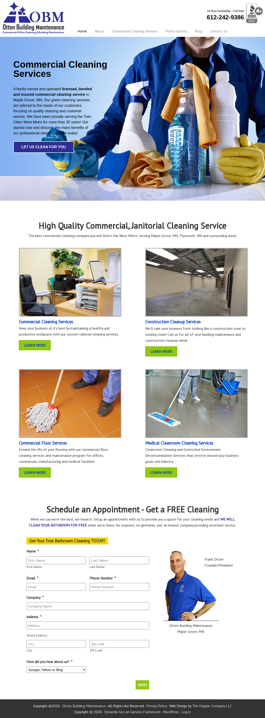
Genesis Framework (145, 711)
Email (32, 578)
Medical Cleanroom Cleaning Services (179, 443)
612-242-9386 (225, 17)
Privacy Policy (156, 705)
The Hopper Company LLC (212, 705)
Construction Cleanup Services (173, 321)
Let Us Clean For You (43, 147)
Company (35, 597)
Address (34, 616)
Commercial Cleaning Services (46, 321)
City (29, 650)
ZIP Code (96, 650)
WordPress (171, 711)
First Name (34, 567)
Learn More (35, 345)
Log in (186, 711)
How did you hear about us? (49, 661)
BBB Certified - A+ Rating (254, 13)
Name (32, 551)
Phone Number (103, 578)
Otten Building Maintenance (34, 17)
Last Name (97, 567)
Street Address (37, 635)
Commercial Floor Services (43, 443)
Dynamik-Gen (114, 711)
